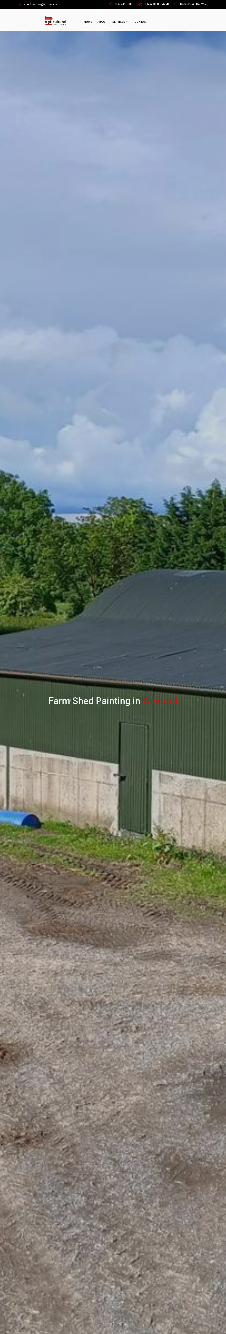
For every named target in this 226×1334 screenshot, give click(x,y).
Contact (141, 21)
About (102, 21)
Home (88, 21)
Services (120, 21)
